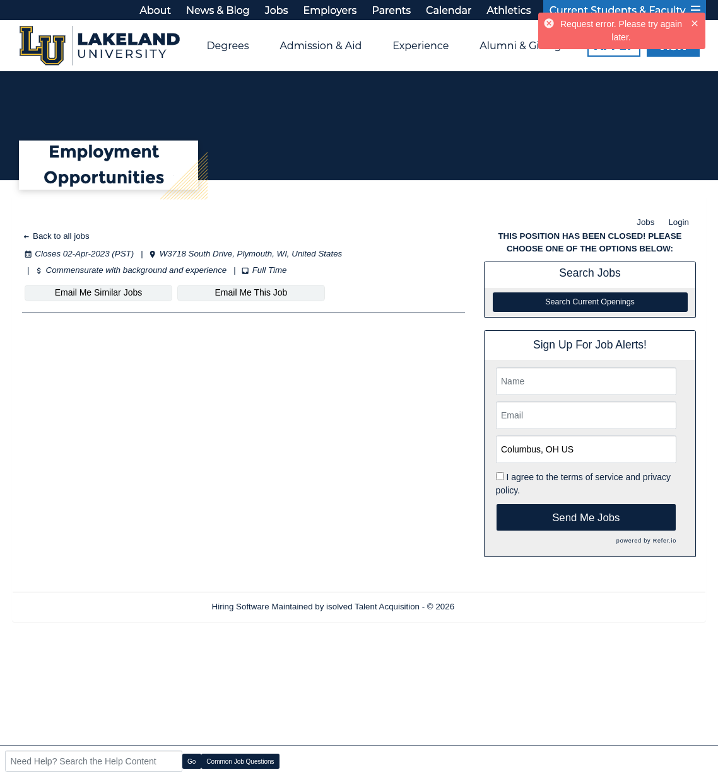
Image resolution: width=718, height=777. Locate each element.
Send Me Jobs (586, 518)
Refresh (492, 606)
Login (678, 222)
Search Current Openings (590, 301)
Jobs (645, 222)
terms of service (592, 477)
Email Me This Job (251, 292)
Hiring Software (240, 606)
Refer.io (664, 541)
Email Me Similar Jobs (98, 292)
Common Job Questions (240, 761)
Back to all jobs (56, 236)
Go (191, 761)
